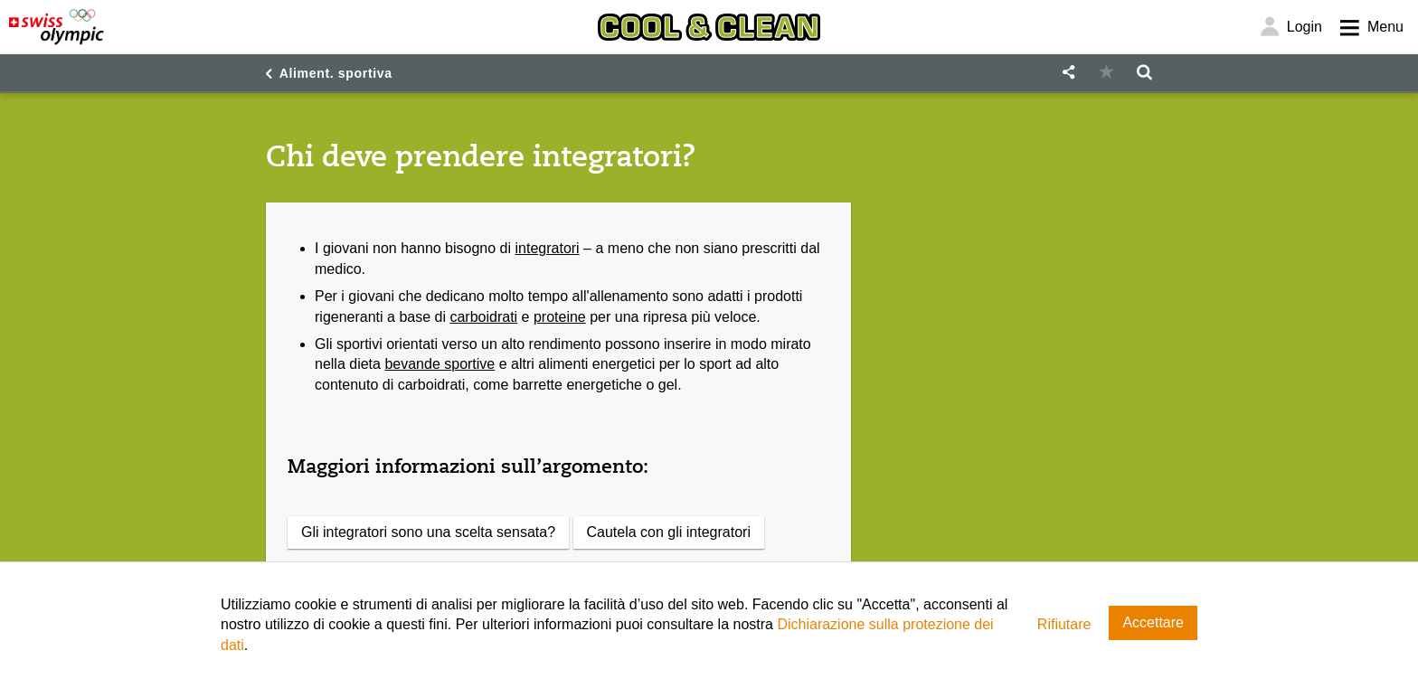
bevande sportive (439, 364)
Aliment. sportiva (335, 73)
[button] (1068, 72)
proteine (560, 317)
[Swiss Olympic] (56, 27)
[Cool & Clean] (709, 27)
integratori (547, 248)
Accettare (1153, 622)
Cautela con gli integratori (669, 532)
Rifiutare (1064, 624)
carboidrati (483, 317)
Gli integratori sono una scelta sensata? (428, 532)
